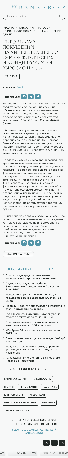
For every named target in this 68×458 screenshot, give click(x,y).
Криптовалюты (13, 395)
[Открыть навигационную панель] (54, 443)
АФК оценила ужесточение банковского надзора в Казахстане (31, 359)
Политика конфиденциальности (34, 419)
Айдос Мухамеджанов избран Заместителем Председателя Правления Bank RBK (32, 286)
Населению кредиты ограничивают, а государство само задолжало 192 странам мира (32, 297)
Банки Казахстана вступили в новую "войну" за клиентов (34, 340)
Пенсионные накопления (20, 403)
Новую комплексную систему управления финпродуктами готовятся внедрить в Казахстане (32, 349)
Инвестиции (37, 395)
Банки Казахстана (15, 379)
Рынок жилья (28, 387)
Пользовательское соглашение (34, 424)
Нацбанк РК (50, 387)
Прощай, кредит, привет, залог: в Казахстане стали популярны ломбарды (34, 307)
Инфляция (48, 403)
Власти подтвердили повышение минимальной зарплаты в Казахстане (29, 277)
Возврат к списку (18, 254)
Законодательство (16, 410)
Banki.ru (22, 87)
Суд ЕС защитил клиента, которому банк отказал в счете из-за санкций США (31, 315)
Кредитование (42, 379)
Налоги (9, 387)
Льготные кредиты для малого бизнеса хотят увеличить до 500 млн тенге (30, 324)
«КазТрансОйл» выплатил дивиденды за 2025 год (31, 332)
